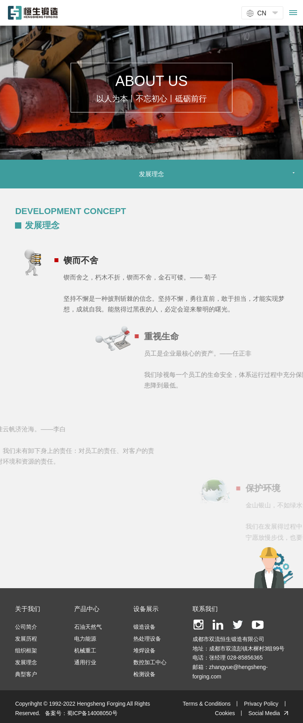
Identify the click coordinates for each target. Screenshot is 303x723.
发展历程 (26, 638)
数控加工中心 (149, 662)
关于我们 (27, 609)
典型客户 (26, 674)
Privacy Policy (261, 704)
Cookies (225, 713)
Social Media (264, 713)
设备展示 (146, 609)
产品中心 (86, 609)
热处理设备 (147, 638)
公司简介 (26, 627)
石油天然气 (88, 627)
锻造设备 (144, 627)
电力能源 (85, 638)
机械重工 (85, 650)
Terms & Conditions (206, 704)
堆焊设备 (144, 650)
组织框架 (26, 650)
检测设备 (144, 674)
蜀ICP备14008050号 (92, 713)
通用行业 (85, 662)
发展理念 (26, 662)
